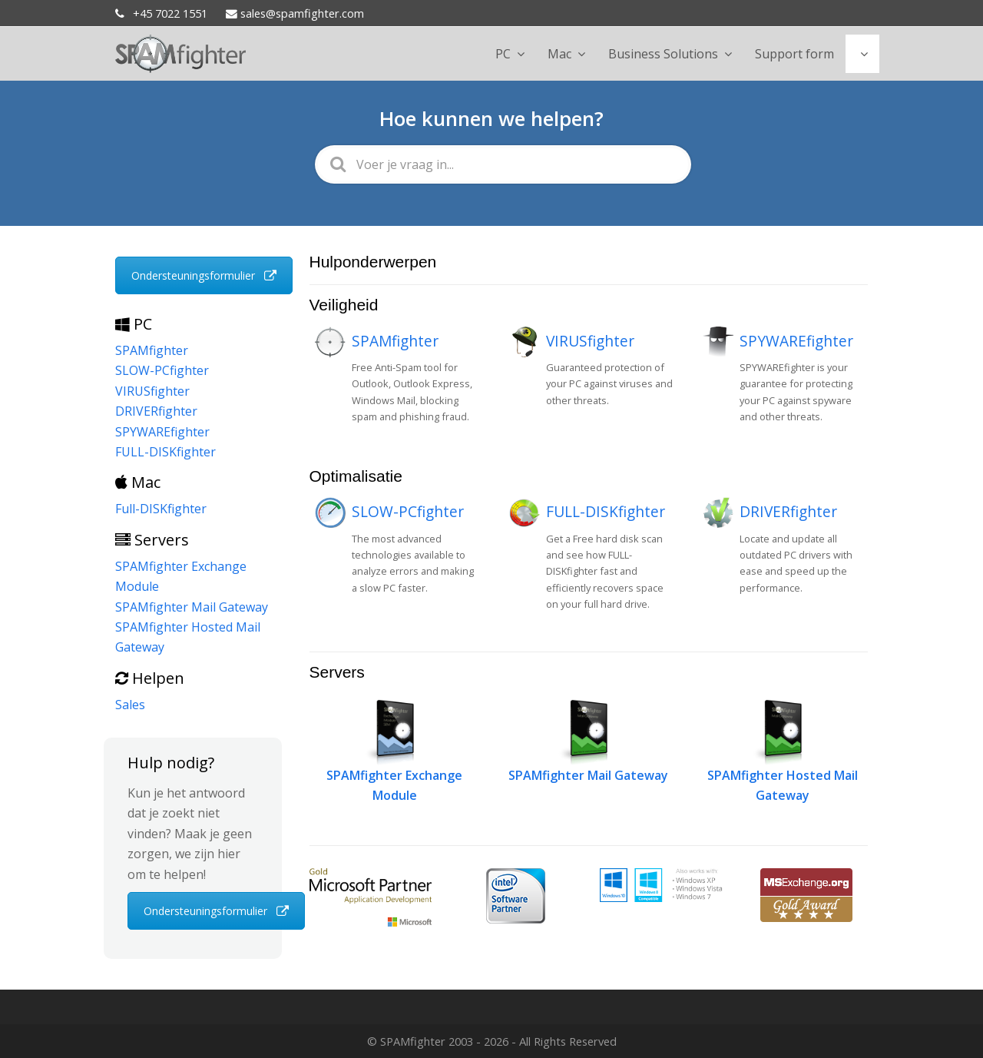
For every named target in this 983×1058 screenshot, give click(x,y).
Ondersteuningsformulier (203, 275)
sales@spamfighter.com (295, 13)
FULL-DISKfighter (605, 511)
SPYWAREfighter (796, 340)
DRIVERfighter (788, 511)
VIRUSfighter (590, 340)
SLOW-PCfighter (408, 511)
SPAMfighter (395, 340)
